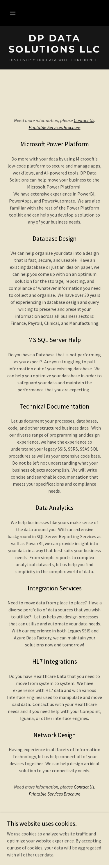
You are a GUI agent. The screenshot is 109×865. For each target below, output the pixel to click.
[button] (13, 13)
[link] (54, 44)
